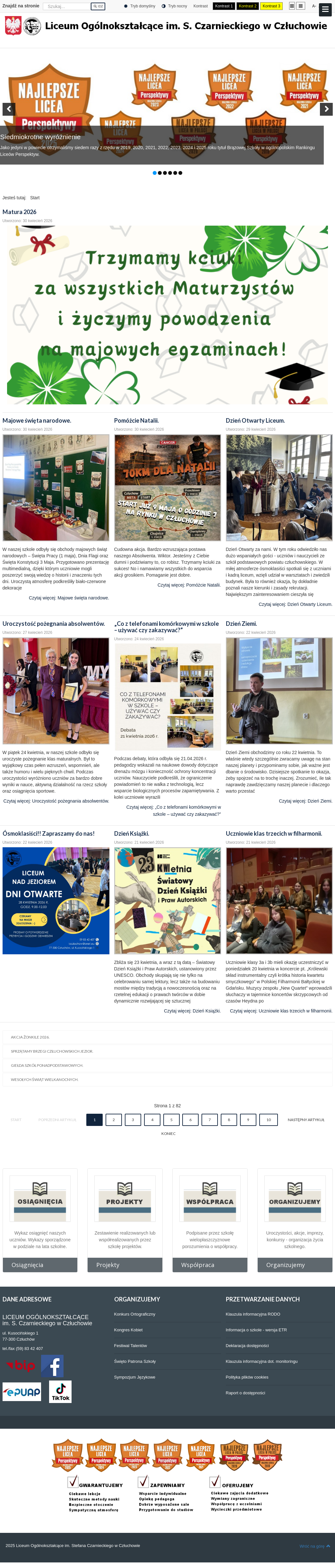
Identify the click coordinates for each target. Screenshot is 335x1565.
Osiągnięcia (27, 1265)
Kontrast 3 (271, 6)
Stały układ (292, 5)
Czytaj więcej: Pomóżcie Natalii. (189, 585)
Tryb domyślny (139, 6)
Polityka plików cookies (247, 1377)
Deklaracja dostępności (247, 1345)
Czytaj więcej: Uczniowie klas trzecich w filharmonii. (281, 1010)
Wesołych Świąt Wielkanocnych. (45, 1079)
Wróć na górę (315, 1546)
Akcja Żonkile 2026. (30, 1037)
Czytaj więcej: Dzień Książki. (192, 1010)
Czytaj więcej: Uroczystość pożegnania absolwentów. (56, 801)
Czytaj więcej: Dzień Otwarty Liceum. (295, 604)
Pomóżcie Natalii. (136, 420)
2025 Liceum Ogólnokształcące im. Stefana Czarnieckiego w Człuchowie (73, 1545)
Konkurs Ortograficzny (135, 1314)
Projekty (107, 1265)
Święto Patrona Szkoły (135, 1361)
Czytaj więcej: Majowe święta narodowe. (69, 597)
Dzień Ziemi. (241, 623)
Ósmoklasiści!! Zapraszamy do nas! (49, 833)
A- (314, 6)
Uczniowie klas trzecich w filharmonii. (274, 833)
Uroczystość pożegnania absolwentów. (54, 623)
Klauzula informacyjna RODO (253, 1314)
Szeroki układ (300, 5)
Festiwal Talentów (130, 1345)
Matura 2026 (19, 211)
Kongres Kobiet (128, 1329)
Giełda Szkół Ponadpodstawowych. (47, 1065)
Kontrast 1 (224, 6)
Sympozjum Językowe (135, 1377)
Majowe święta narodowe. (37, 420)
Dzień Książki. (131, 833)
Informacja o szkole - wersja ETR (256, 1329)
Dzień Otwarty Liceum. (255, 420)
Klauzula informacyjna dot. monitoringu (262, 1361)
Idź (98, 6)
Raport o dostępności (245, 1392)
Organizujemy (285, 1265)
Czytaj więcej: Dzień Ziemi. (305, 801)
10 (268, 1119)
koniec (168, 1133)
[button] (9, 109)
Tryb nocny (174, 6)
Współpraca (197, 1265)
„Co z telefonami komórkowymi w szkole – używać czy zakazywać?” (166, 627)
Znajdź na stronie (21, 5)
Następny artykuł (306, 1119)
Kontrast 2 (248, 6)
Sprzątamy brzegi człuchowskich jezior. (52, 1051)
